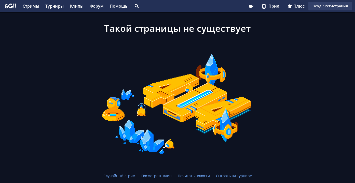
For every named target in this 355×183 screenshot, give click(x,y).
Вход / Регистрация (330, 6)
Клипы (77, 6)
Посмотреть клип (156, 175)
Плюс (296, 6)
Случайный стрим (119, 175)
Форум (97, 6)
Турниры (54, 6)
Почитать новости (194, 175)
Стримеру (251, 6)
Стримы (31, 6)
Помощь (119, 6)
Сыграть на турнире (234, 175)
